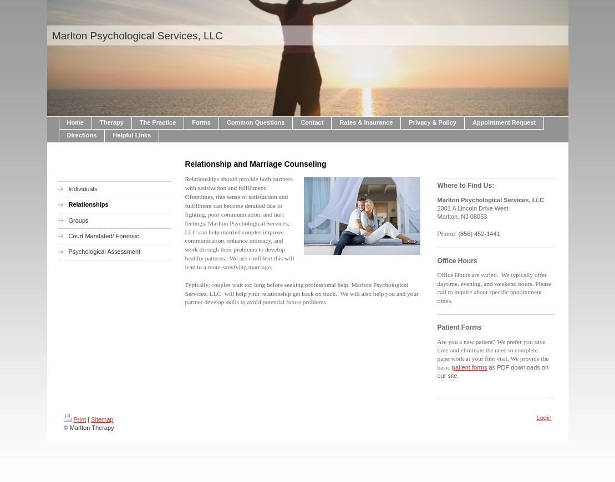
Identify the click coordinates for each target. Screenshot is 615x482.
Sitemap (102, 419)
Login (544, 417)
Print (75, 419)
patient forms (469, 367)
